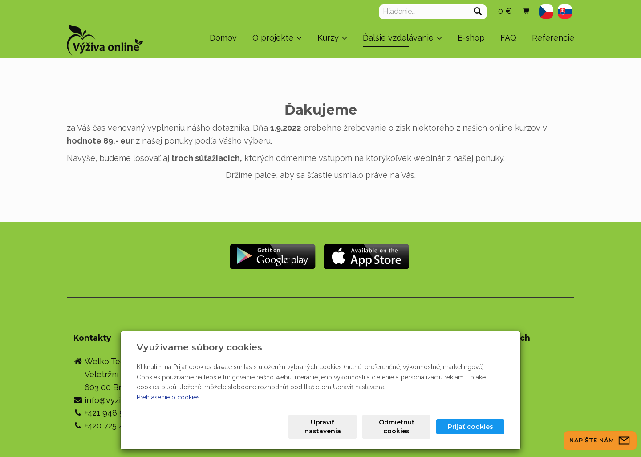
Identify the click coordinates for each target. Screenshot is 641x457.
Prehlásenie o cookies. (169, 397)
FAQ (508, 37)
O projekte (277, 37)
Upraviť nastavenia (322, 426)
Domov (223, 37)
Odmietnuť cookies (396, 426)
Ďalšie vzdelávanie (402, 37)
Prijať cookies (470, 427)
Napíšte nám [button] (600, 440)
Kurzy (332, 37)
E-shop (471, 37)
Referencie (553, 37)
